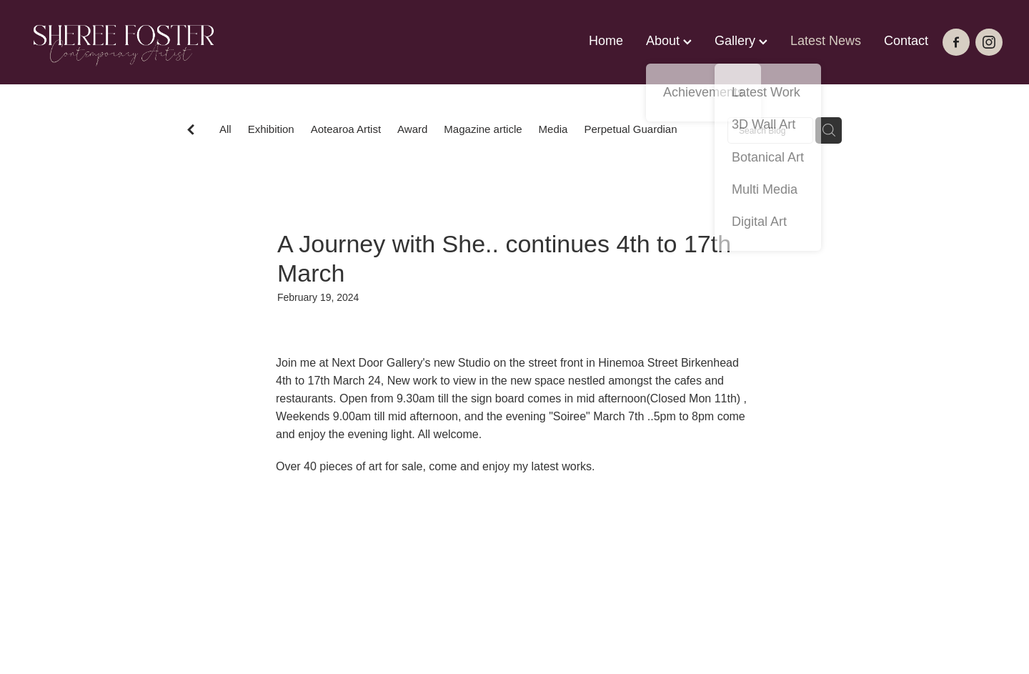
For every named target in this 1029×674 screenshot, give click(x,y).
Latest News (825, 41)
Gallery (741, 41)
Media (553, 129)
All (225, 129)
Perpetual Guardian (630, 129)
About (669, 41)
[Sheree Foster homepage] (124, 42)
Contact (906, 41)
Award (412, 129)
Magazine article (483, 129)
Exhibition (271, 129)
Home (606, 41)
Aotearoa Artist (346, 129)
